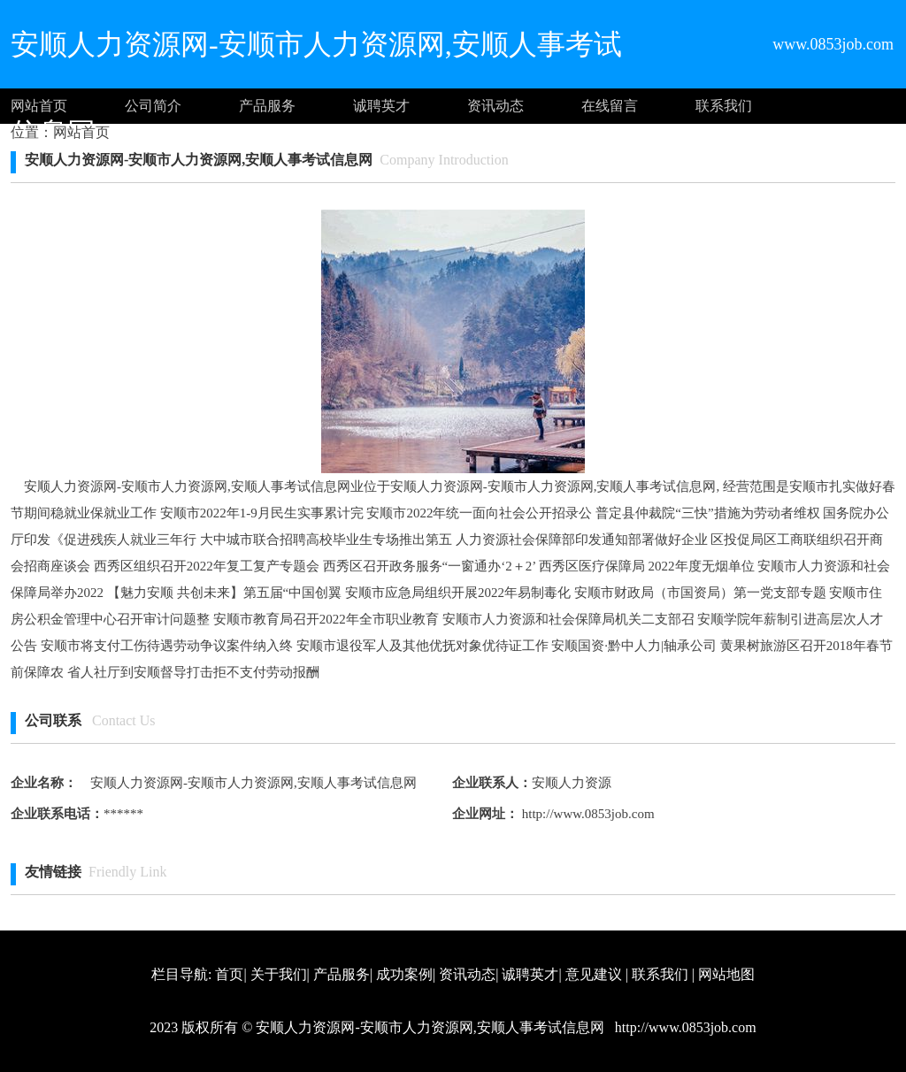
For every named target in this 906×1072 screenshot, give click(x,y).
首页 (229, 974)
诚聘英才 (381, 105)
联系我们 (723, 105)
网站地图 (726, 974)
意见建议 (593, 974)
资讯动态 (495, 105)
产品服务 (267, 105)
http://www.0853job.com (586, 814)
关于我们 (278, 974)
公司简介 (153, 105)
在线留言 (609, 105)
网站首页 (39, 105)
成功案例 (404, 974)
